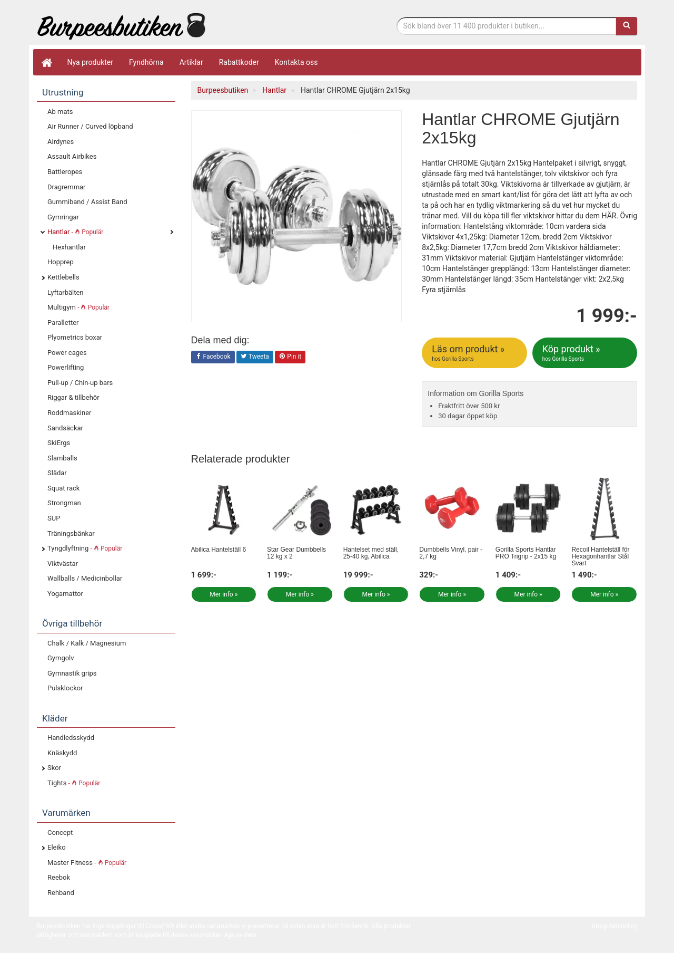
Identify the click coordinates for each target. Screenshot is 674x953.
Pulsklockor (65, 688)
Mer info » (223, 594)
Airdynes (60, 142)
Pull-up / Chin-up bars (80, 383)
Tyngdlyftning (84, 548)
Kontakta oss (296, 62)
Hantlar (75, 232)
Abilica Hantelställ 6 (218, 549)
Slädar (57, 473)
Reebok (58, 877)
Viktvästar (62, 563)
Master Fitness (86, 863)
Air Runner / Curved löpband (90, 126)
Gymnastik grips (71, 673)
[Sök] (626, 26)
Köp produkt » (585, 352)
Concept (60, 832)
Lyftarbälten (65, 292)
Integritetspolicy (614, 926)
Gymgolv (60, 658)
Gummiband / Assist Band (87, 202)
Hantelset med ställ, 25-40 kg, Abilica (371, 553)
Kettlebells (63, 277)
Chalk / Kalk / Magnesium (86, 643)
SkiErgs (58, 443)
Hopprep (60, 262)
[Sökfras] (507, 26)
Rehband (60, 893)
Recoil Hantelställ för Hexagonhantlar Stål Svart (600, 556)
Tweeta (255, 357)
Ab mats (60, 111)
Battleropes (64, 172)
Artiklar (191, 62)
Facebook (213, 357)
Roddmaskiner (69, 413)
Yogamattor (65, 594)
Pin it (290, 357)
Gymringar (63, 217)
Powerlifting (65, 367)
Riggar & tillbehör (73, 397)
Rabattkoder (239, 62)
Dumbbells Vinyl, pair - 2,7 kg (450, 553)
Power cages (67, 353)
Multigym (78, 307)
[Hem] (46, 62)
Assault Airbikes (71, 156)
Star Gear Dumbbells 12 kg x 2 (296, 553)
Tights (73, 783)
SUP (53, 518)
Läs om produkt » (475, 352)
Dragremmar (66, 187)
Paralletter (62, 322)
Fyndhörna (146, 62)
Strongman (64, 503)
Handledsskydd (70, 738)
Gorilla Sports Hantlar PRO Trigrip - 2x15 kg (525, 553)
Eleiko (56, 847)
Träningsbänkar (71, 533)
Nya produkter (90, 62)
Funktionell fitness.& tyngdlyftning (121, 25)
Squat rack (63, 488)
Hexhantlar (69, 247)
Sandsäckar (65, 428)
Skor (54, 768)
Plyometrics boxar (74, 337)
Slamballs (62, 458)
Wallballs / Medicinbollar (84, 578)
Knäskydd (62, 753)
